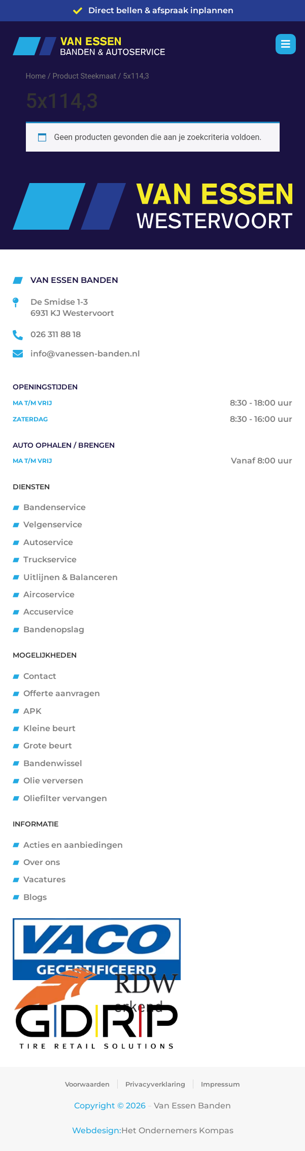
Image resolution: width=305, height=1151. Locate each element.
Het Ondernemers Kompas (177, 1130)
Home (36, 76)
